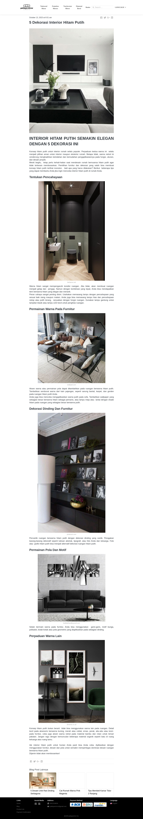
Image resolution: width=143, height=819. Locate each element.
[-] (35, 803)
